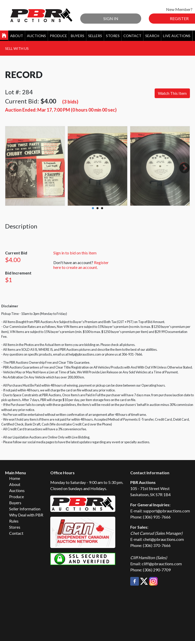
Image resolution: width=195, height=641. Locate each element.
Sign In (110, 18)
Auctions (36, 36)
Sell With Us (17, 48)
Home (14, 478)
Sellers (95, 36)
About (16, 36)
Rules (14, 520)
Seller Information (24, 508)
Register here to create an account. (81, 265)
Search (152, 36)
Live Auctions (176, 36)
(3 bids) (70, 101)
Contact (132, 36)
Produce (58, 36)
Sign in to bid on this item (74, 252)
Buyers (77, 36)
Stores (113, 36)
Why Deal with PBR (26, 514)
